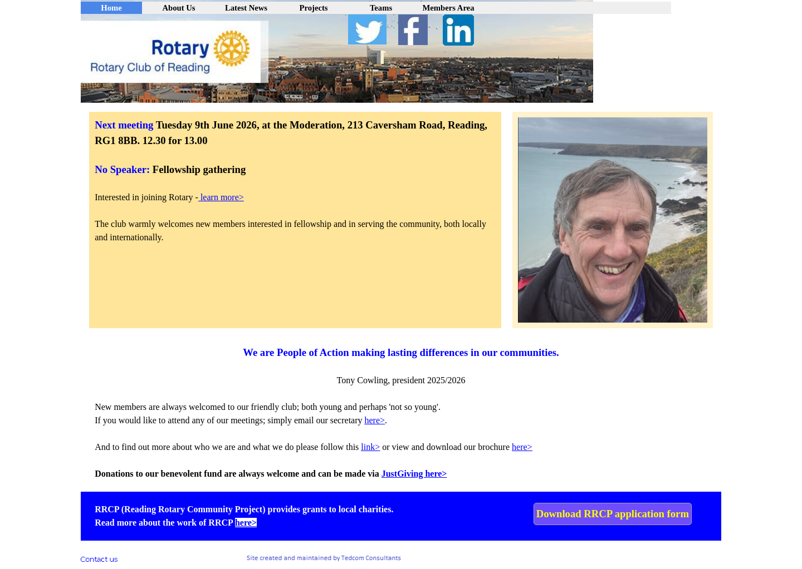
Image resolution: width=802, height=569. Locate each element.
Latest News (246, 7)
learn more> (221, 197)
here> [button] (375, 420)
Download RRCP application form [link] (612, 513)
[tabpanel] (295, 187)
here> (522, 447)
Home (111, 7)
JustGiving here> (414, 473)
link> (370, 447)
